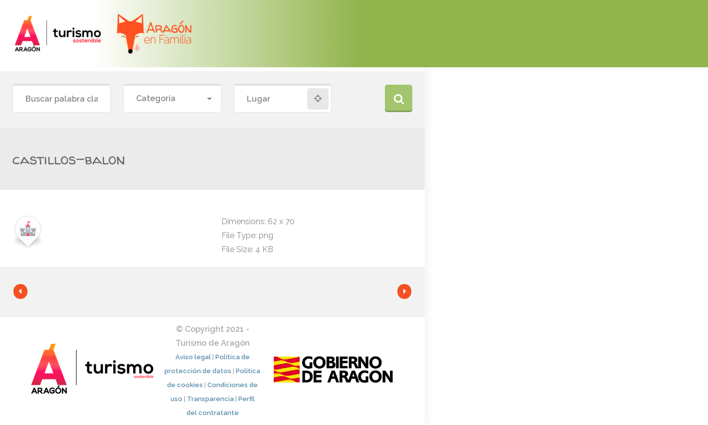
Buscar (398, 98)
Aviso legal (193, 357)
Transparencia (210, 399)
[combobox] (172, 99)
